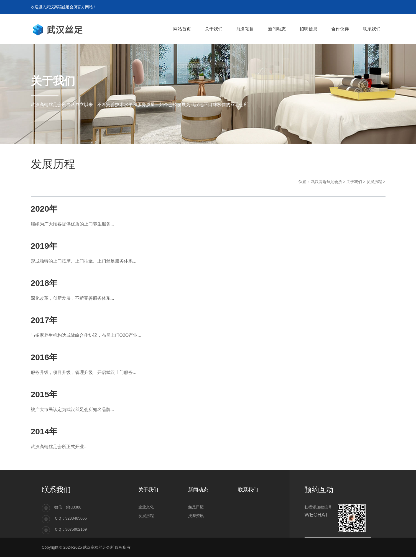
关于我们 (354, 181)
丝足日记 (196, 507)
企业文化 (146, 507)
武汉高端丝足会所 (326, 181)
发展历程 (374, 181)
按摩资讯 (196, 516)
